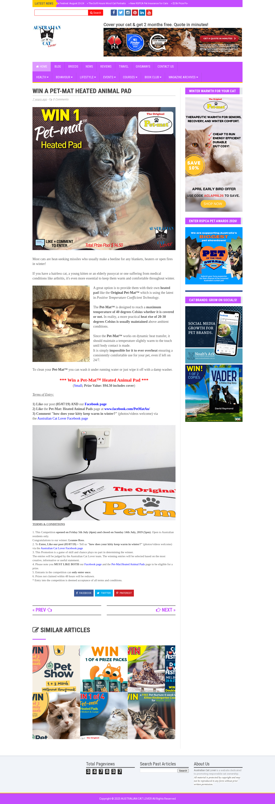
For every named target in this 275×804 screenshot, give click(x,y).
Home (41, 66)
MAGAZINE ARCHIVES (183, 77)
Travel (124, 66)
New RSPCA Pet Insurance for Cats (148, 3)
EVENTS (109, 77)
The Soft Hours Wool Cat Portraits (106, 3)
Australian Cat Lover (136, 798)
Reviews (106, 66)
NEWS (89, 66)
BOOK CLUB (153, 77)
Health (42, 77)
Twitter (104, 593)
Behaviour (64, 77)
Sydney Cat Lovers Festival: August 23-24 (60, 3)
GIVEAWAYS (143, 66)
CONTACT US (166, 66)
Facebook (83, 593)
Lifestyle (88, 77)
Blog (57, 66)
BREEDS (73, 66)
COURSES (130, 77)
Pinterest (124, 593)
